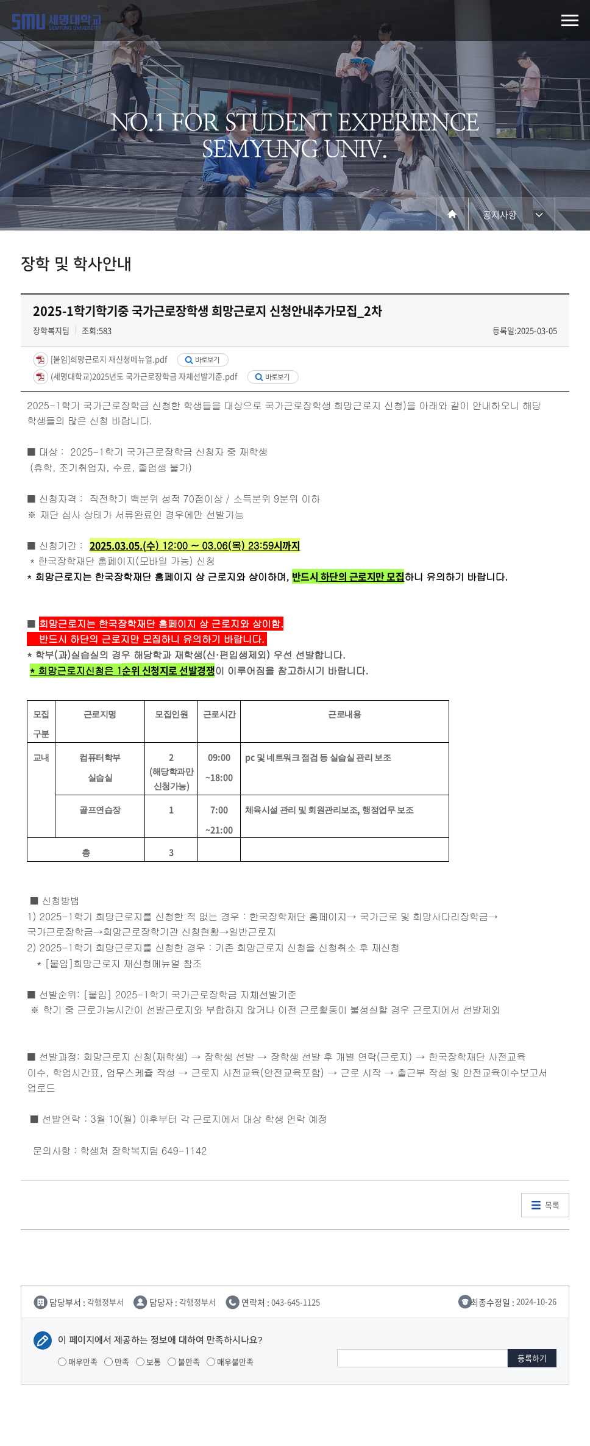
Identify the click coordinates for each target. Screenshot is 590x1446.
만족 (116, 1361)
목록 (552, 1205)
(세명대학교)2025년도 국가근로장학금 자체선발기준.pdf (143, 375)
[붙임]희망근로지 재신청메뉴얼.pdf (108, 359)
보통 (148, 1361)
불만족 (184, 1361)
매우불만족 (230, 1361)
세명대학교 (56, 22)
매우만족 (78, 1361)
